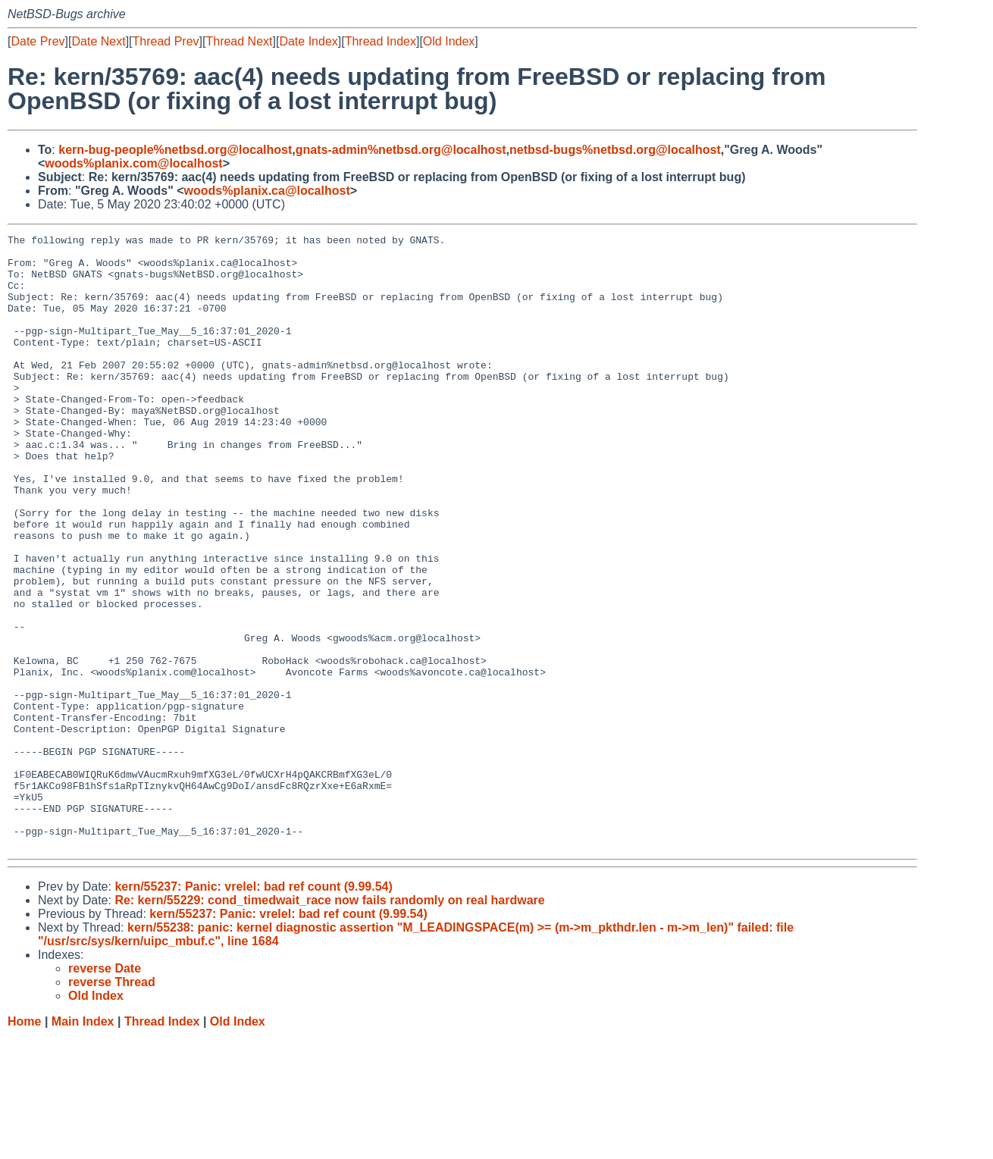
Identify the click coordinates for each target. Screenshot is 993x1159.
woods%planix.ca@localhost (267, 190)
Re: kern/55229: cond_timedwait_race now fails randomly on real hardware (329, 1022)
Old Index (449, 41)
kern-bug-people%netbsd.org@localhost (175, 149)
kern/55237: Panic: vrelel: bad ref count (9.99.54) (253, 1009)
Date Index (308, 41)
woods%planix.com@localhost (133, 163)
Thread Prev (166, 41)
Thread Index (380, 41)
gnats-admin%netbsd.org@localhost (401, 149)
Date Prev (37, 41)
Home (24, 1144)
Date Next (98, 41)
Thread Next (238, 41)
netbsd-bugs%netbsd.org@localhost (615, 149)
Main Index (83, 1144)
